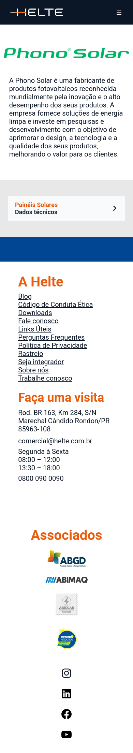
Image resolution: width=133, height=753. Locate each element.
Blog (25, 296)
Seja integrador (41, 362)
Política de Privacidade (52, 345)
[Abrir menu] (119, 12)
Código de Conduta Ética (55, 304)
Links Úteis (34, 329)
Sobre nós (33, 370)
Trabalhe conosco (45, 378)
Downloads (35, 313)
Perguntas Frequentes (51, 337)
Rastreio (30, 354)
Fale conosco (38, 321)
